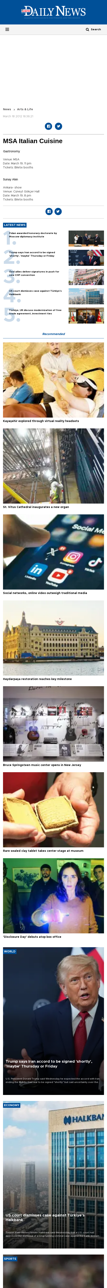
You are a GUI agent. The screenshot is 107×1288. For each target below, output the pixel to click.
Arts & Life (25, 109)
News (7, 109)
